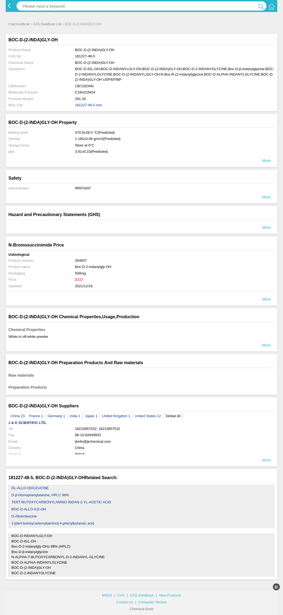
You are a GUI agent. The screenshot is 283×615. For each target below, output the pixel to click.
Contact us (124, 602)
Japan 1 (91, 416)
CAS (121, 595)
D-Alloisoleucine (24, 516)
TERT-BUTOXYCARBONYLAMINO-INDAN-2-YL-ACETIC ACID (61, 502)
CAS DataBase (142, 595)
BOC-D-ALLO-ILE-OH (28, 509)
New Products (170, 595)
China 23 (18, 416)
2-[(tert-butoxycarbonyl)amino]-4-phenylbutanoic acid (52, 523)
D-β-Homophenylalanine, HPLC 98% (40, 495)
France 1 (36, 416)
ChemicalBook (18, 24)
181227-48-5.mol (88, 105)
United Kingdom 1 (116, 416)
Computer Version (153, 602)
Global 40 (173, 416)
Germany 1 (56, 416)
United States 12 (148, 416)
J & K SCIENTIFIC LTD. (27, 423)
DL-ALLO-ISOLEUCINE (30, 488)
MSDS (107, 595)
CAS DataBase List (47, 24)
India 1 (75, 416)
